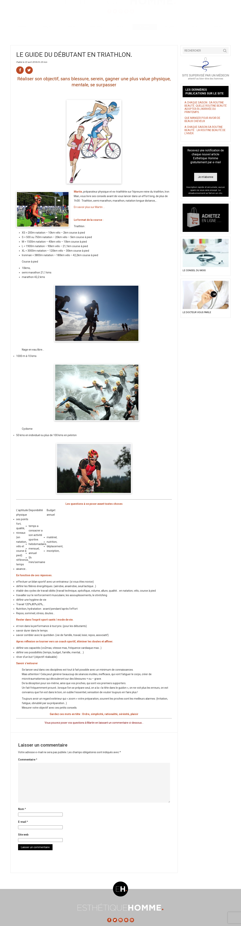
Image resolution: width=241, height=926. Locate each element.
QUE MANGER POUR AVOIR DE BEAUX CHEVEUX (202, 119)
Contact (218, 35)
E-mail (23, 821)
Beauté (47, 35)
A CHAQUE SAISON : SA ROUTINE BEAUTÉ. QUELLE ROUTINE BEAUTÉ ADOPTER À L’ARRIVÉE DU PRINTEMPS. (206, 107)
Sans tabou (95, 35)
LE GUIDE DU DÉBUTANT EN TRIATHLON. (74, 54)
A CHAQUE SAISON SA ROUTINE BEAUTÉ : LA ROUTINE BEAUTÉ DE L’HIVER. (205, 130)
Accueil (22, 35)
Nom (22, 809)
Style (120, 35)
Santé (71, 35)
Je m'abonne (205, 176)
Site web (23, 834)
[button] (225, 50)
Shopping (144, 35)
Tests (194, 35)
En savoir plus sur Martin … (89, 207)
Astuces (169, 35)
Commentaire (27, 759)
